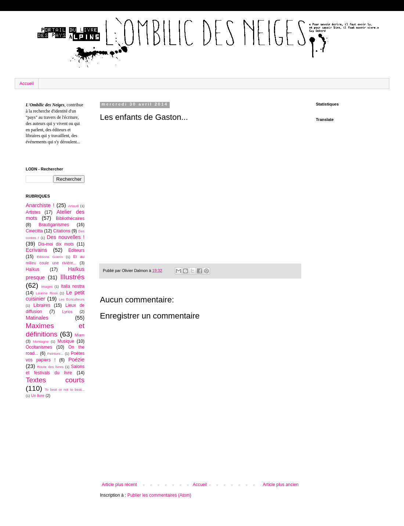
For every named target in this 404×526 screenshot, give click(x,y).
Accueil (26, 83)
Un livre (37, 395)
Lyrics (67, 311)
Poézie (76, 360)
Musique (65, 341)
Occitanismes (39, 347)
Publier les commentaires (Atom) (159, 495)
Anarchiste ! (40, 205)
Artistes (33, 212)
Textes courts (55, 380)
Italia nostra (72, 286)
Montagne (41, 341)
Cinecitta (34, 230)
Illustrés (72, 277)
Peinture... (55, 354)
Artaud (73, 206)
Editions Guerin (50, 257)
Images (47, 286)
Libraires (41, 305)
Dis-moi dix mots (56, 244)
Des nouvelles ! (65, 237)
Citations (62, 230)
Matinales (37, 318)
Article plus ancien (281, 484)
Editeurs (76, 250)
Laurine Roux (47, 293)
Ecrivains (36, 250)
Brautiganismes (54, 224)
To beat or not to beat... (64, 389)
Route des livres (50, 367)
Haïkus (32, 269)
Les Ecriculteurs (71, 299)
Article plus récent (119, 484)
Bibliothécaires (70, 218)
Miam (79, 335)
